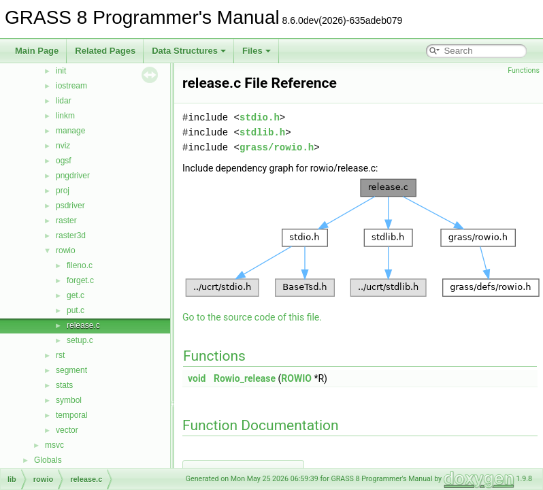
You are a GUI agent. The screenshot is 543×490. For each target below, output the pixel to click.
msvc (54, 445)
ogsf (63, 160)
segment (71, 370)
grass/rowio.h (277, 147)
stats (64, 385)
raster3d (71, 235)
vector (67, 430)
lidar (63, 100)
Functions (524, 70)
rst (60, 355)
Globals (48, 460)
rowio (66, 250)
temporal (72, 415)
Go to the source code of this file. (252, 317)
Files (256, 51)
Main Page (37, 51)
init (61, 71)
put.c (75, 310)
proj (62, 190)
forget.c (80, 280)
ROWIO (296, 378)
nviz (63, 145)
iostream (71, 86)
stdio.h (260, 117)
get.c (75, 295)
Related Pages (105, 51)
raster (66, 220)
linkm (65, 115)
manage (70, 130)
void (196, 378)
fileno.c (80, 265)
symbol (69, 400)
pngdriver (73, 175)
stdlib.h (262, 132)
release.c (83, 325)
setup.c (80, 340)
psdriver (70, 205)
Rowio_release (245, 378)
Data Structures (189, 51)
